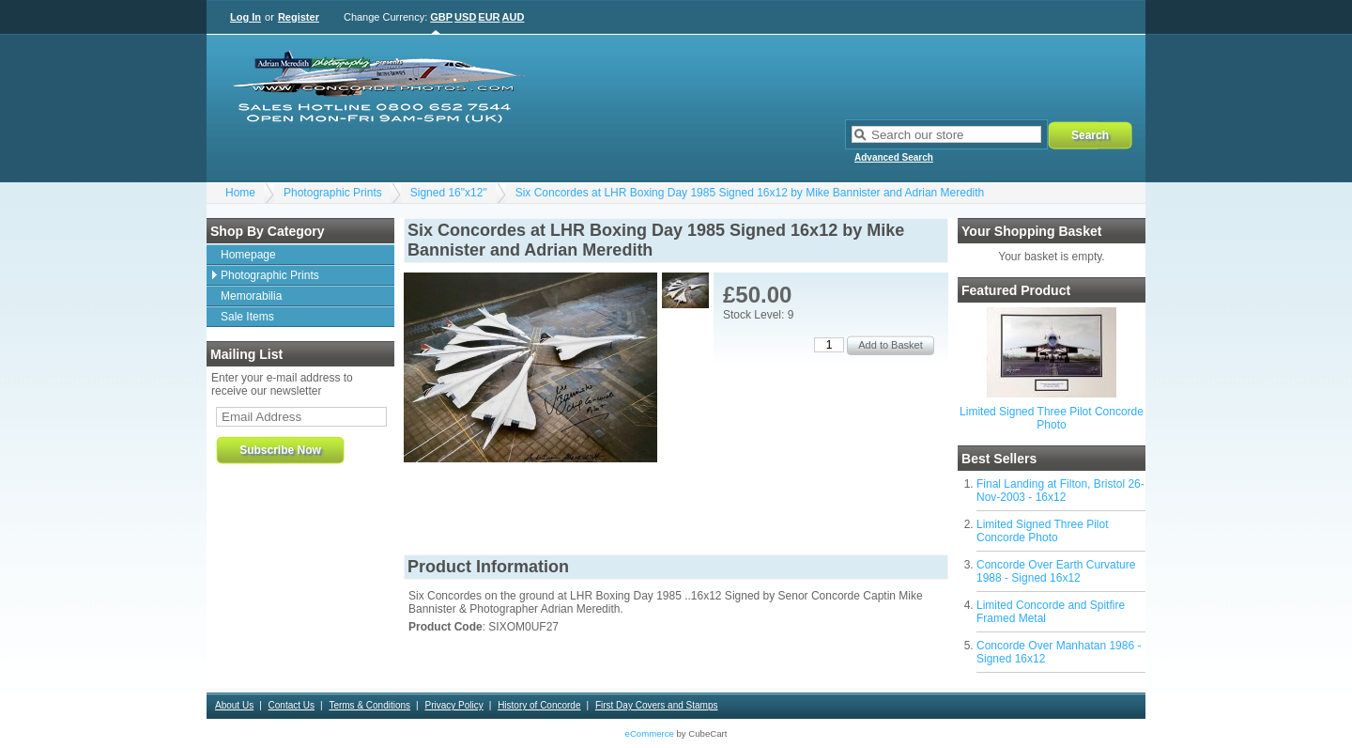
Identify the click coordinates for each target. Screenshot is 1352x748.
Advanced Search (893, 157)
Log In (245, 17)
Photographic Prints (333, 192)
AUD (513, 17)
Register (298, 17)
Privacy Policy (453, 705)
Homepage (248, 254)
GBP (441, 17)
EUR (488, 17)
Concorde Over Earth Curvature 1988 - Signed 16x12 (1055, 571)
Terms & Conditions (369, 705)
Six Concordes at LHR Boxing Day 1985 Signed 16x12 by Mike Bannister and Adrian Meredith (750, 192)
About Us (234, 705)
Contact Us (292, 705)
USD (465, 17)
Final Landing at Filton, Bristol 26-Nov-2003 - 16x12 (1060, 490)
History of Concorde (539, 705)
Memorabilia (251, 296)
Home (240, 192)
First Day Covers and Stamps (656, 705)
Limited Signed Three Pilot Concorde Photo (1052, 418)
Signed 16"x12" (448, 192)
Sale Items (247, 316)
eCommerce (649, 733)
